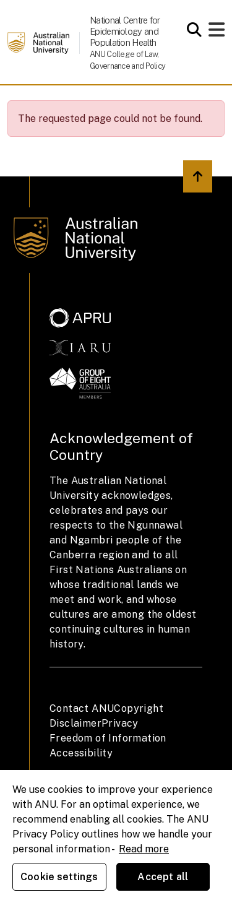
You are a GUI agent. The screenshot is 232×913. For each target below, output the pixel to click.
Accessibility (81, 753)
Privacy (120, 723)
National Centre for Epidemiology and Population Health (125, 31)
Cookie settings (59, 877)
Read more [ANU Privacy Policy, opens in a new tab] (144, 849)
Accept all (162, 877)
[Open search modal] (191, 30)
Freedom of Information (107, 738)
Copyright (138, 708)
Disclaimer (75, 723)
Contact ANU (81, 708)
